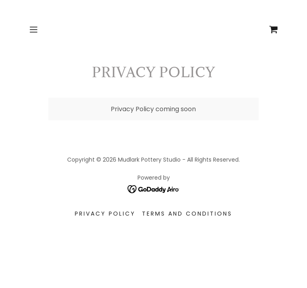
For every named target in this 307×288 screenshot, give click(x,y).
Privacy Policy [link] (105, 214)
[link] (273, 30)
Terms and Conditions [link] (187, 214)
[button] (45, 30)
